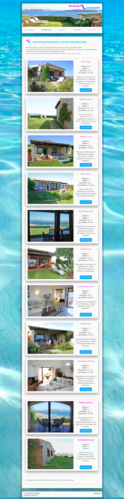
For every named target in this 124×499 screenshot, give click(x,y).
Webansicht (97, 493)
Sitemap (37, 493)
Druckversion (28, 493)
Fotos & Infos (85, 90)
